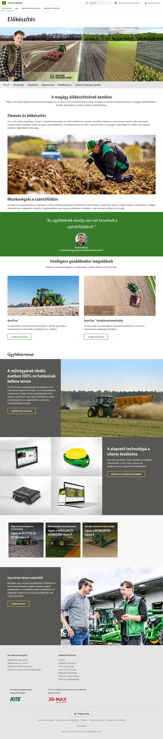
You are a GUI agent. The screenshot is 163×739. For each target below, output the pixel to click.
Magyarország (81, 713)
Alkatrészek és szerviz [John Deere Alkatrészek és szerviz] (31, 8)
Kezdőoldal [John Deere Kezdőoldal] (7, 8)
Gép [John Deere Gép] (16, 8)
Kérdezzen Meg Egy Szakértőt (88, 84)
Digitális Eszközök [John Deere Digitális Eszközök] (52, 8)
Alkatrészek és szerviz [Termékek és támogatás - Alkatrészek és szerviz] (17, 663)
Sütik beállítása (81, 726)
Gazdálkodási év (65, 84)
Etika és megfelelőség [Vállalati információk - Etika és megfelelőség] (68, 679)
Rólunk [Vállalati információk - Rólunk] (61, 660)
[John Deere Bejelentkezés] (152, 3)
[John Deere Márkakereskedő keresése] (127, 3)
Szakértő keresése (20, 604)
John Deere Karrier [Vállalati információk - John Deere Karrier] (67, 670)
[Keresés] (98, 3)
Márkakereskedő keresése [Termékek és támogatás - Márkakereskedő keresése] (19, 666)
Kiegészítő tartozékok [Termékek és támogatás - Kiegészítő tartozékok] (17, 660)
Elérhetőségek (120, 720)
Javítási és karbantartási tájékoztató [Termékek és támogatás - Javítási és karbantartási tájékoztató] (24, 670)
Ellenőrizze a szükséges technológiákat (128, 475)
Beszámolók (19, 84)
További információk (21, 338)
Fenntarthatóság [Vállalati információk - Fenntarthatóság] (66, 666)
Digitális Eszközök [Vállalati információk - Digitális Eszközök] (66, 663)
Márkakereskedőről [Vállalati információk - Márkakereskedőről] (67, 673)
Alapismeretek (48, 84)
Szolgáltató (110, 720)
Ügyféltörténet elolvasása (23, 411)
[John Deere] (14, 3)
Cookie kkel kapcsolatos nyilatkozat (67, 720)
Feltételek (84, 720)
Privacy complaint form (96, 720)
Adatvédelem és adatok (46, 720)
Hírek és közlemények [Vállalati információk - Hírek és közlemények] (68, 676)
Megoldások (33, 84)
